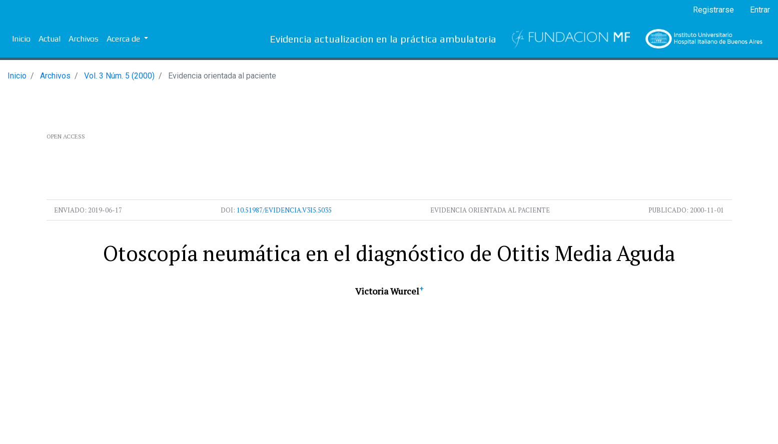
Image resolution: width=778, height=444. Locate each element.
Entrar (760, 9)
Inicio (21, 39)
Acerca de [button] (124, 39)
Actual (50, 39)
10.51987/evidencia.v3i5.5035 (284, 210)
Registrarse (713, 9)
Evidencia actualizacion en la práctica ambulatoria (383, 38)
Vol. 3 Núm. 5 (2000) (119, 75)
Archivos (84, 39)
